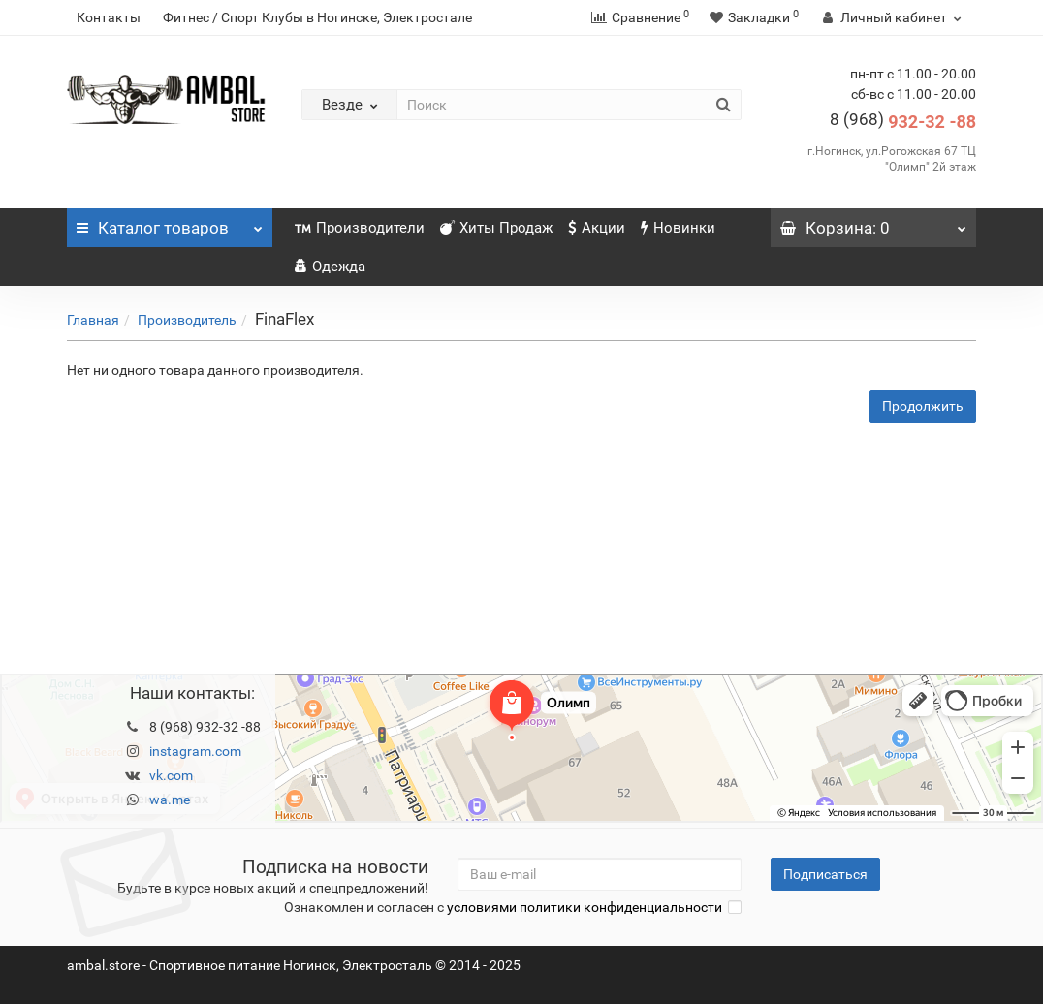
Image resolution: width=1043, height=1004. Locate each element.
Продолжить (923, 406)
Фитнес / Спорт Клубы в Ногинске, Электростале (317, 17)
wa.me (169, 799)
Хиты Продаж (496, 227)
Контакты (109, 17)
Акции (596, 227)
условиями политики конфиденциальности (584, 907)
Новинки (678, 227)
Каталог (170, 222)
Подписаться (825, 874)
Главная (93, 320)
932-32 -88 (903, 121)
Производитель (187, 320)
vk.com (171, 775)
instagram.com (195, 751)
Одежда (330, 266)
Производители (360, 227)
